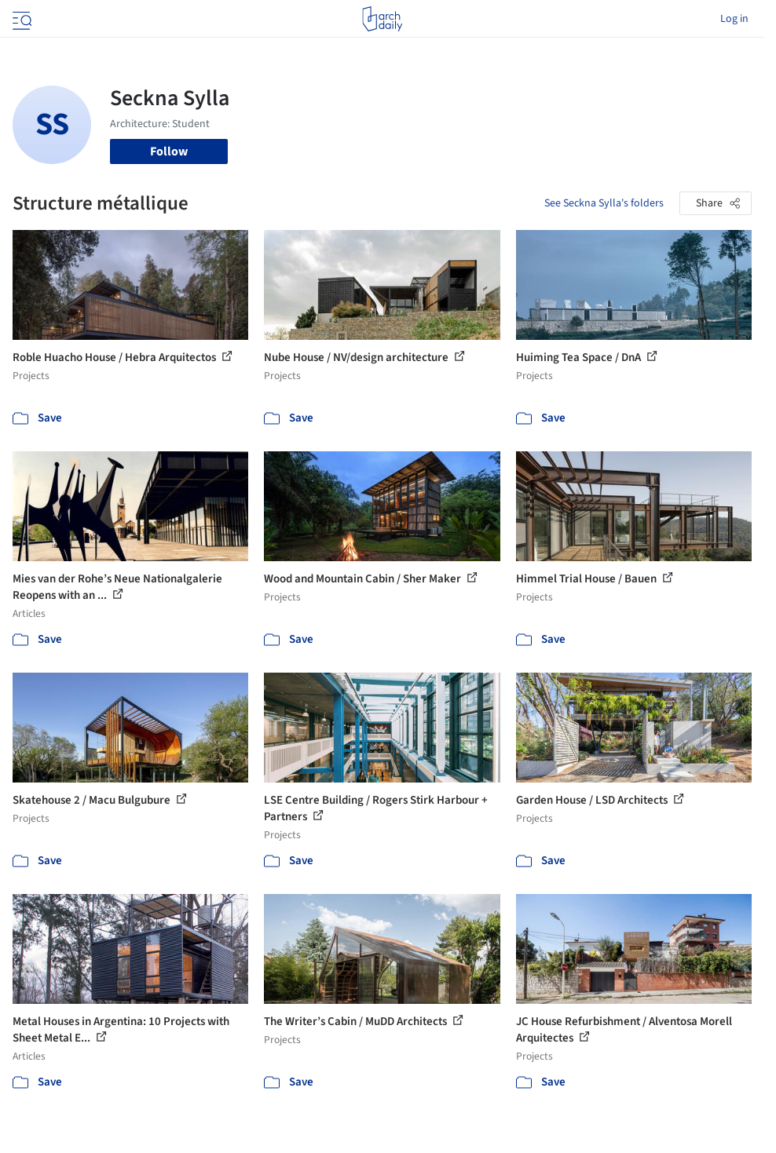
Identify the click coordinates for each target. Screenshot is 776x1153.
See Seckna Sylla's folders (604, 203)
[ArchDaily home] (382, 18)
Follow (169, 151)
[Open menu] (20, 19)
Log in (734, 18)
